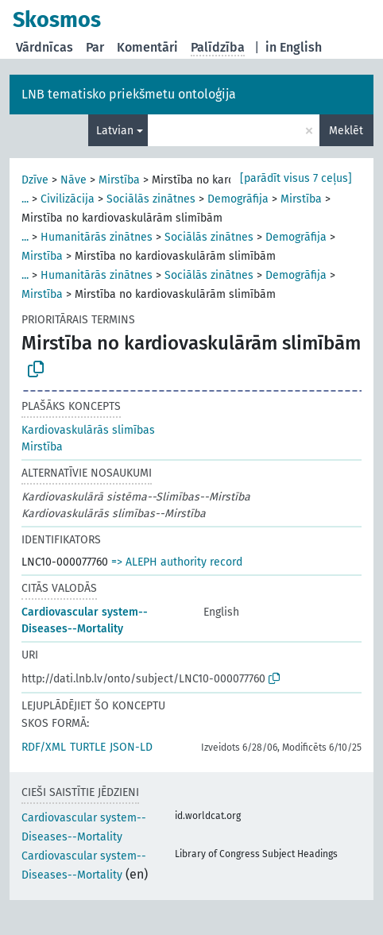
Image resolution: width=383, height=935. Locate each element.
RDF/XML (43, 747)
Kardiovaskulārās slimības (88, 430)
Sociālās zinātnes (150, 199)
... (25, 199)
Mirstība (119, 180)
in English (293, 47)
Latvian (114, 130)
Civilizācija (68, 199)
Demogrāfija (238, 199)
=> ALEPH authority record (176, 562)
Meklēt (346, 130)
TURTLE (88, 747)
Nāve (73, 180)
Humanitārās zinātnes (97, 237)
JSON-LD (131, 747)
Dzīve (34, 180)
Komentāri (147, 47)
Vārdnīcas (44, 47)
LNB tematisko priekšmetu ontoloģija (128, 94)
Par (95, 47)
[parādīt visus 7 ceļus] (296, 178)
